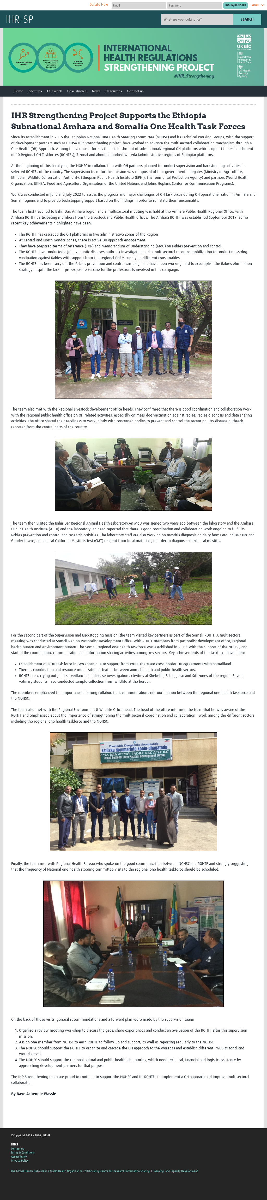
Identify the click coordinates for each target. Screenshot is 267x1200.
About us (35, 91)
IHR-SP (19, 20)
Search (247, 19)
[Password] (194, 5)
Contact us (135, 91)
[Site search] (197, 19)
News (96, 91)
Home (18, 91)
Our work (54, 91)
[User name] (139, 5)
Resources (114, 91)
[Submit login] (235, 5)
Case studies (77, 91)
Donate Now (98, 5)
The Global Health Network (44, 5)
